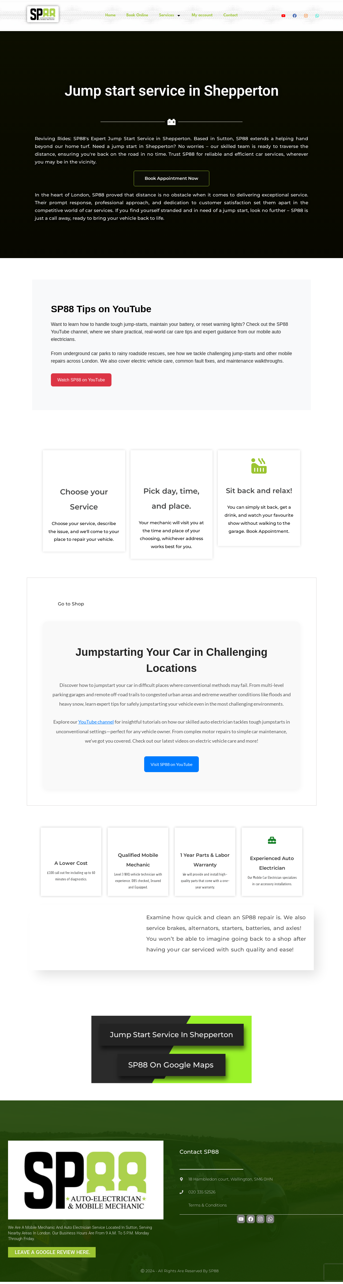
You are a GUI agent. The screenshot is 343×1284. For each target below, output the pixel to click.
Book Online (137, 15)
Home (110, 15)
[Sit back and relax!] (259, 467)
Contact (230, 15)
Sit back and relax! (258, 492)
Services (170, 15)
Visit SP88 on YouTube (171, 765)
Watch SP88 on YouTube (81, 380)
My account (202, 15)
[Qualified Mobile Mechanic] (138, 838)
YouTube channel (96, 723)
